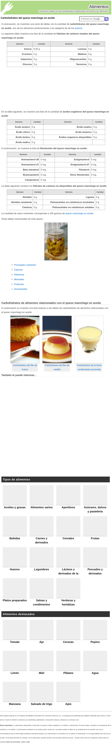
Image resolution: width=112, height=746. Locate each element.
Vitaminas (19, 274)
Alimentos (99, 6)
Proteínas (19, 284)
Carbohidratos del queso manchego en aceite (28, 18)
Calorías (18, 269)
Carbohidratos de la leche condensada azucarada (89, 367)
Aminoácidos (20, 289)
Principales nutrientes (25, 265)
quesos (78, 28)
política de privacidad (13, 742)
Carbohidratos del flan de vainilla (57, 367)
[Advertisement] (56, 87)
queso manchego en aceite (79, 213)
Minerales (19, 279)
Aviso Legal (26, 742)
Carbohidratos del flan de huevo (25, 367)
